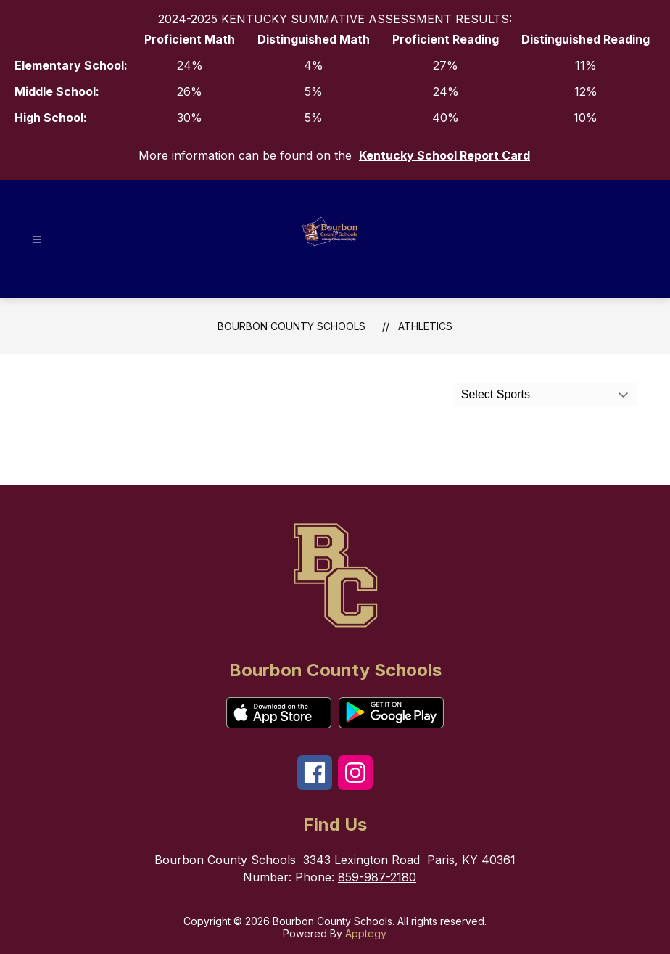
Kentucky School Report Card (444, 155)
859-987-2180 (377, 877)
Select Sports (495, 394)
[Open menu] (37, 239)
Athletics (425, 326)
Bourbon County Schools (291, 326)
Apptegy (365, 933)
